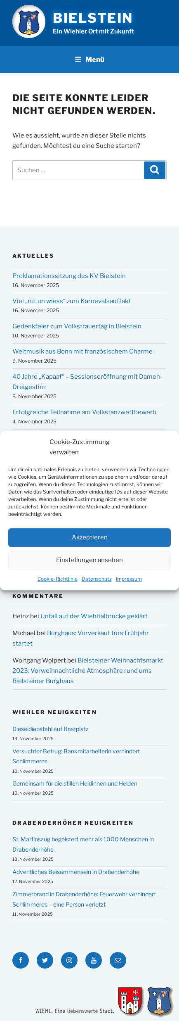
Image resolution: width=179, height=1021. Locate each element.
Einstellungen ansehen (89, 562)
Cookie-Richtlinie (58, 581)
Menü (89, 59)
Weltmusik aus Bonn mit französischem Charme (82, 351)
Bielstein (93, 18)
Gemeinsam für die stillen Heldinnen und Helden (74, 783)
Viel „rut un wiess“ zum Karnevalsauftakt (71, 301)
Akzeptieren (90, 540)
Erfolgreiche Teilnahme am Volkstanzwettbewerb (84, 412)
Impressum (129, 581)
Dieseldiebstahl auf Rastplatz (50, 728)
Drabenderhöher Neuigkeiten (73, 822)
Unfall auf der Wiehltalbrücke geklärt (94, 616)
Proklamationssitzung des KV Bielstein (69, 276)
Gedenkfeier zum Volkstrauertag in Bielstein (76, 326)
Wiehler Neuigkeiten (54, 712)
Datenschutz (97, 581)
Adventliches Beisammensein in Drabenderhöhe (75, 871)
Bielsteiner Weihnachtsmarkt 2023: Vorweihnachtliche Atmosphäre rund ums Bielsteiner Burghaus (87, 671)
